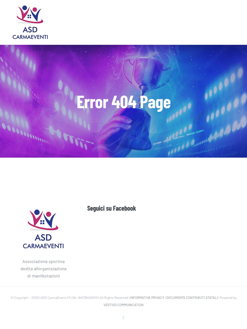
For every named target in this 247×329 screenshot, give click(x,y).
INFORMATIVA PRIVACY (147, 297)
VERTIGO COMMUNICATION (123, 305)
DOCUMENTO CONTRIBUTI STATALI (192, 297)
